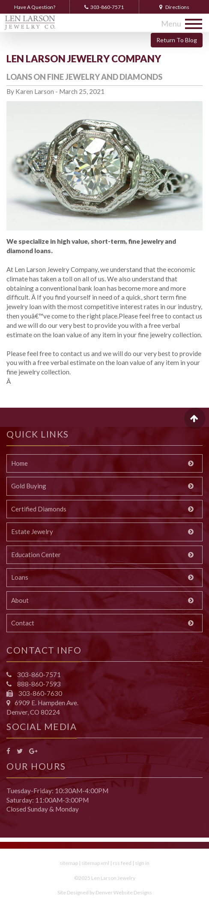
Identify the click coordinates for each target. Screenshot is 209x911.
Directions (174, 7)
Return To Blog (176, 40)
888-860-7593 (38, 684)
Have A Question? (34, 7)
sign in (142, 863)
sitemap (69, 863)
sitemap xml (95, 863)
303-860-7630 (39, 693)
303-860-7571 (104, 7)
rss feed (122, 863)
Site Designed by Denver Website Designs (104, 892)
